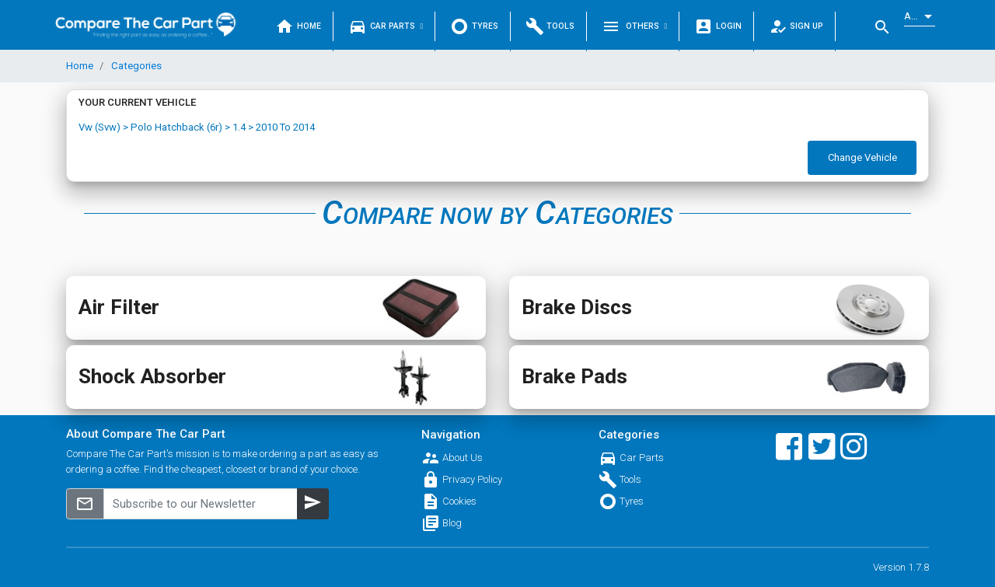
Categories (135, 66)
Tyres (474, 26)
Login (718, 26)
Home (298, 26)
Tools (550, 26)
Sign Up (796, 26)
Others (634, 26)
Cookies (459, 501)
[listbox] (919, 17)
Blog (452, 523)
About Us (462, 457)
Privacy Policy (472, 479)
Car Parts (385, 26)
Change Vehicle (862, 157)
